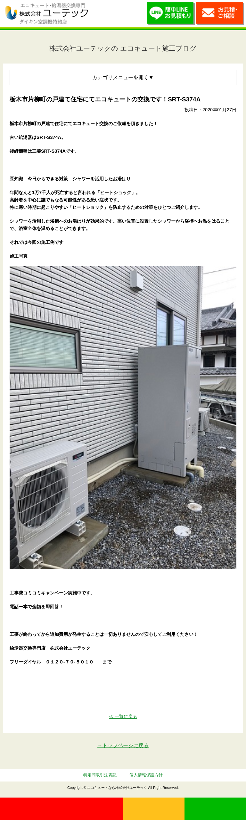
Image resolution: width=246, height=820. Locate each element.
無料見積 (153, 809)
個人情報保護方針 (146, 775)
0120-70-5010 (61, 809)
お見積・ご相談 (220, 15)
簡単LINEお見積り (171, 15)
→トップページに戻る (123, 745)
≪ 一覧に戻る (123, 716)
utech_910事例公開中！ (100, 13)
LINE (215, 809)
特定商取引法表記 (100, 775)
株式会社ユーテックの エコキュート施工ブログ (123, 48)
